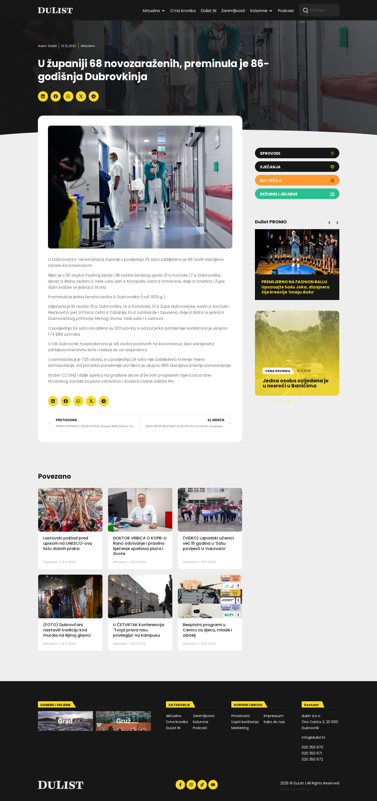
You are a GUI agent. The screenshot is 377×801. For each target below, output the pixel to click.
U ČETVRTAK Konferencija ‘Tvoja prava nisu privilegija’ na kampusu (138, 630)
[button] (43, 96)
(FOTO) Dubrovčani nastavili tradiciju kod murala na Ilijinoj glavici (67, 630)
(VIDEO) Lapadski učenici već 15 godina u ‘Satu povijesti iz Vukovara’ (208, 543)
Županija (50, 562)
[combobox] (319, 10)
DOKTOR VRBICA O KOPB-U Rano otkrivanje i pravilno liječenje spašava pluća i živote (140, 546)
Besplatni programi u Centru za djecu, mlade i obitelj (207, 630)
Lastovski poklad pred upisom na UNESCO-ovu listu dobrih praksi (67, 543)
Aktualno (88, 45)
